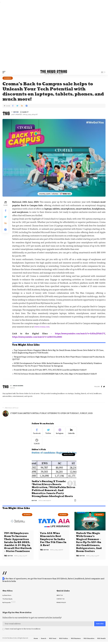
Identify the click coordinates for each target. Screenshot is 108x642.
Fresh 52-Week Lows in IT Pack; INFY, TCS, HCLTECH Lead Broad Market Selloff (50, 370)
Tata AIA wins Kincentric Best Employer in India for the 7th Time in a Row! (53, 539)
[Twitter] (48, 431)
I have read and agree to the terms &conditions (23, 629)
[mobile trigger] (4, 72)
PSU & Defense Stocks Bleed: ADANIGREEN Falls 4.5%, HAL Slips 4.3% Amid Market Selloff (55, 374)
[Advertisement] (54, 36)
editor (16, 112)
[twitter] (104, 387)
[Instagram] (60, 431)
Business (7, 78)
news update (68, 455)
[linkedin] (71, 431)
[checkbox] (3, 629)
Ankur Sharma (18, 385)
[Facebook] (101, 387)
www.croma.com (42, 327)
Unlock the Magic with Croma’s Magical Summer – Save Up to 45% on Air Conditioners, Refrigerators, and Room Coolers (89, 542)
